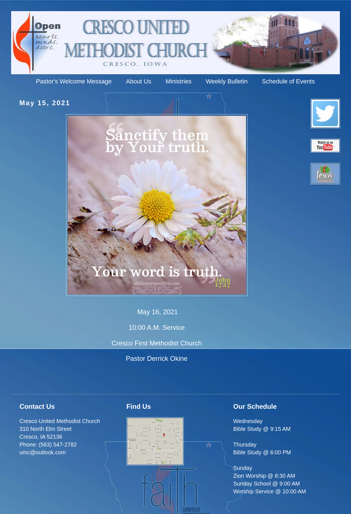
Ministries (178, 81)
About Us (138, 81)
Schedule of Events (288, 81)
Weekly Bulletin (227, 81)
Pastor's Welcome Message (74, 81)
